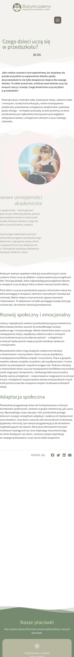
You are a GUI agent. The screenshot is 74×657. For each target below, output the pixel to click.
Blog (37, 55)
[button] (52, 455)
